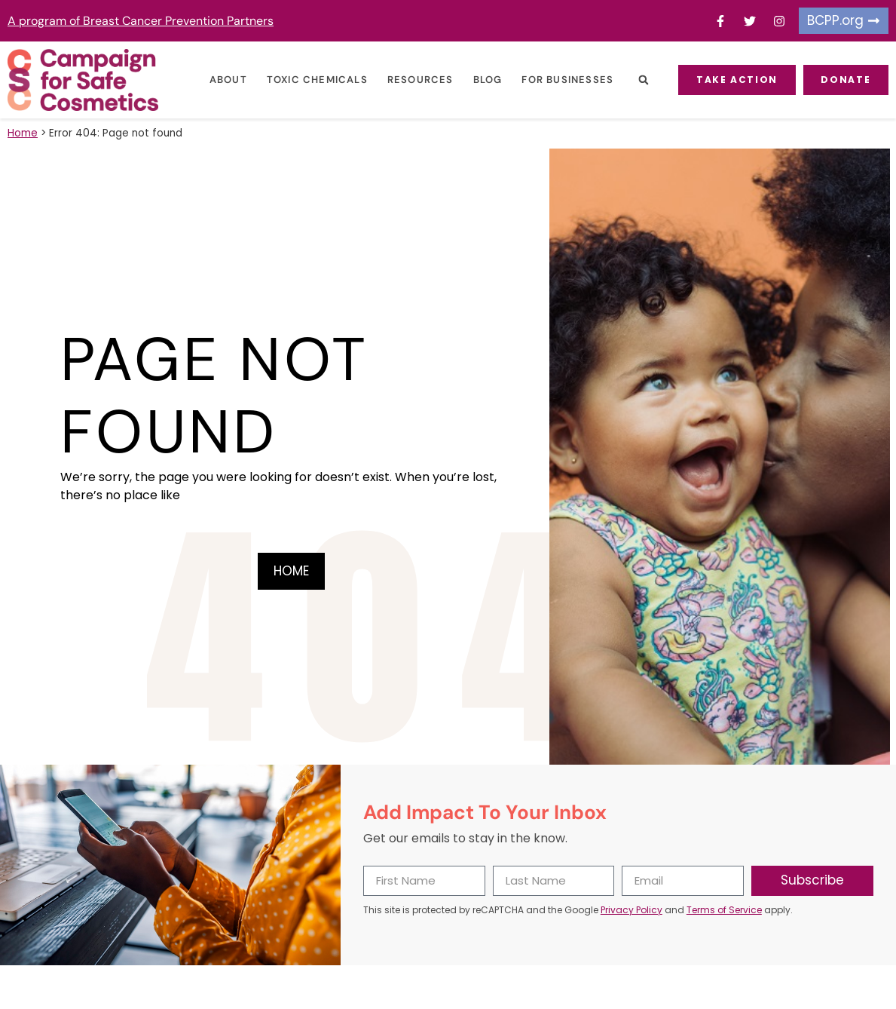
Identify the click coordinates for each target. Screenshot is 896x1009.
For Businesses (567, 79)
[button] (642, 80)
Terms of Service (724, 909)
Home (23, 133)
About (227, 79)
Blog (486, 79)
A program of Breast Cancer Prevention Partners (141, 21)
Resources (420, 79)
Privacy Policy (631, 909)
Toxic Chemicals (316, 79)
